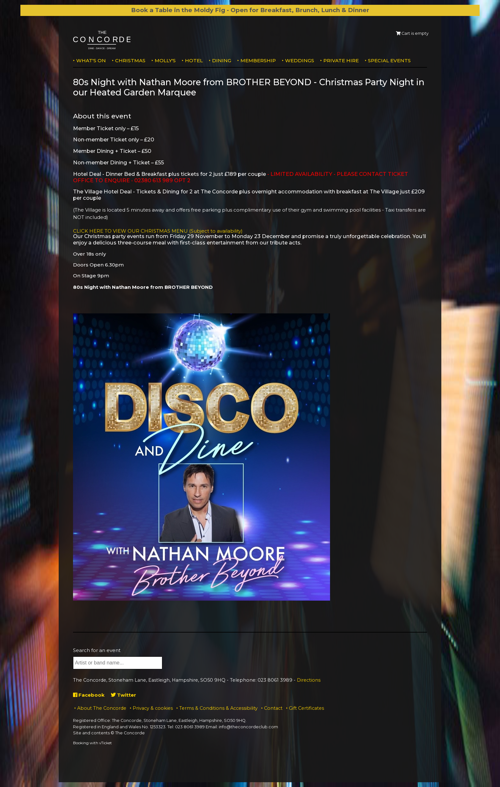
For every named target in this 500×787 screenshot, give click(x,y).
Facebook (89, 695)
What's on (91, 60)
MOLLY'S (165, 60)
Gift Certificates (306, 708)
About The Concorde (101, 708)
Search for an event (97, 650)
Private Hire (341, 60)
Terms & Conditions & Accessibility (218, 708)
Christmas (130, 60)
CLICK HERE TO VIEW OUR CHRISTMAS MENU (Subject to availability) (158, 231)
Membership (258, 60)
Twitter (123, 695)
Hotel (194, 60)
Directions (308, 680)
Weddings (299, 60)
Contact (273, 708)
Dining (221, 60)
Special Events (389, 60)
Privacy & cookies (153, 708)
